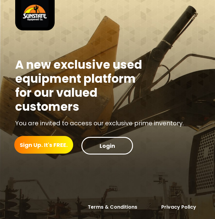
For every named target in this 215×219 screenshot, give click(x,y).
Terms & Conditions (112, 206)
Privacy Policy (178, 206)
